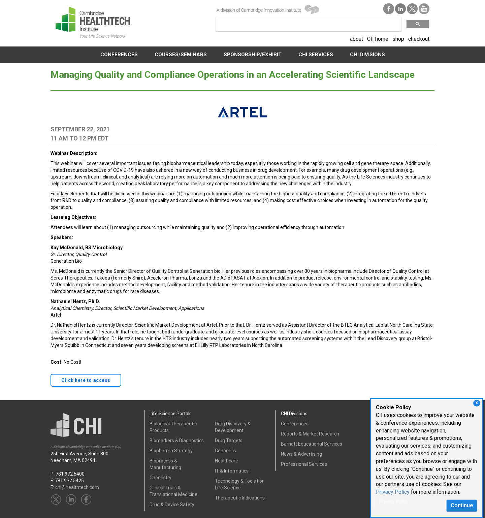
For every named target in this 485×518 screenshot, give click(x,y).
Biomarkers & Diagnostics (177, 440)
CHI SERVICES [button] (315, 55)
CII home (377, 39)
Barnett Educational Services (311, 444)
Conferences (295, 423)
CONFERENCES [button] (119, 55)
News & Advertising (301, 454)
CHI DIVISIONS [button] (367, 55)
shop (398, 39)
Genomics (225, 450)
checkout (418, 39)
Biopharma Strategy (171, 450)
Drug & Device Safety (172, 504)
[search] (308, 24)
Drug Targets (229, 440)
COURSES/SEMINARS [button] (181, 55)
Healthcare (226, 460)
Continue (462, 505)
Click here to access (85, 380)
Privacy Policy (393, 492)
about (356, 39)
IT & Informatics (232, 471)
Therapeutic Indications (240, 497)
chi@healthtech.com (77, 487)
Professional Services (304, 464)
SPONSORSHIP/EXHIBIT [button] (253, 55)
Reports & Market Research (310, 433)
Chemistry (160, 477)
